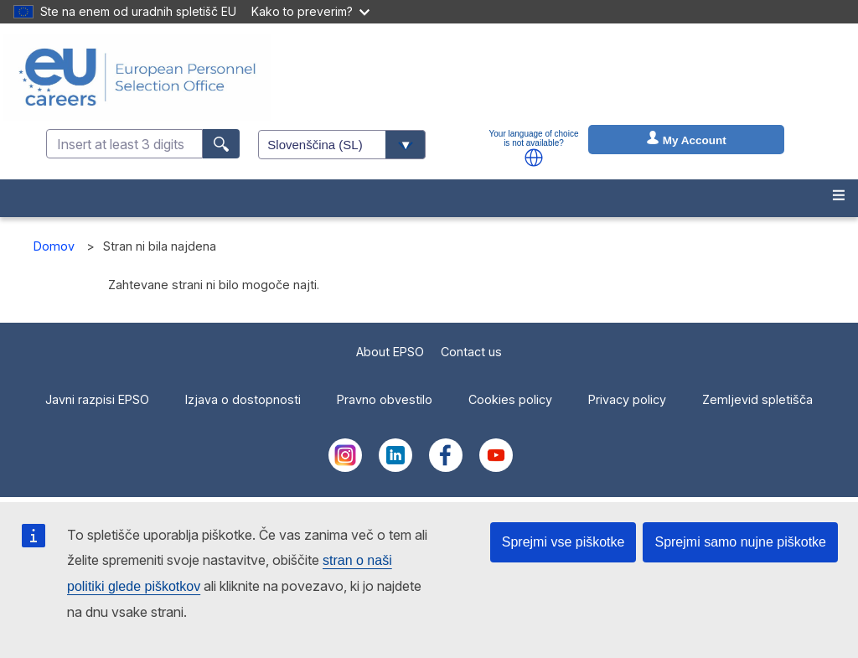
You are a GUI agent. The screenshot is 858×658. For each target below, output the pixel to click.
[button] (534, 158)
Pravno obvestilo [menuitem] (384, 399)
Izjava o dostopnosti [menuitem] (243, 399)
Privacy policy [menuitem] (627, 399)
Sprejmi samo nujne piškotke (740, 542)
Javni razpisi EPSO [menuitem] (97, 399)
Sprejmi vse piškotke (563, 542)
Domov (54, 246)
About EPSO (390, 352)
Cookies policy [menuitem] (510, 399)
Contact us (471, 352)
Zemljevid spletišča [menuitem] (757, 399)
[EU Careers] (137, 77)
